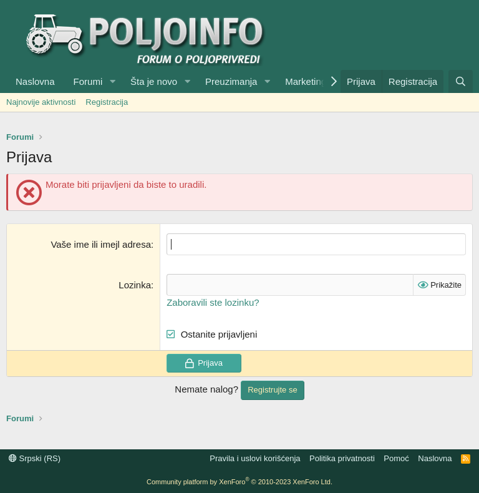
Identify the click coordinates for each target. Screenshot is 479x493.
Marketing (305, 81)
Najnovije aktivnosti (40, 102)
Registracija (106, 102)
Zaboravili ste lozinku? (213, 302)
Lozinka (135, 285)
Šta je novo (153, 81)
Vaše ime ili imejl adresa (101, 244)
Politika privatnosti (342, 458)
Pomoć (396, 458)
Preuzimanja (231, 81)
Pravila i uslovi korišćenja (255, 458)
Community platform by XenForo (239, 482)
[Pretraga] (460, 81)
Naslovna (35, 81)
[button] (112, 81)
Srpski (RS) (34, 458)
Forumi (88, 81)
